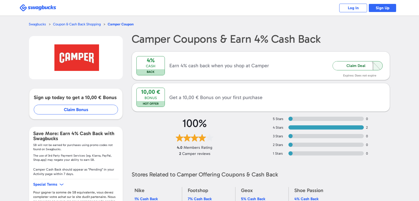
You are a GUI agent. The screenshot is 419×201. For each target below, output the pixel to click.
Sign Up (382, 8)
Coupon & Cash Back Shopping (77, 24)
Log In (353, 8)
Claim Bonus (76, 109)
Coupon (121, 24)
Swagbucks (37, 24)
